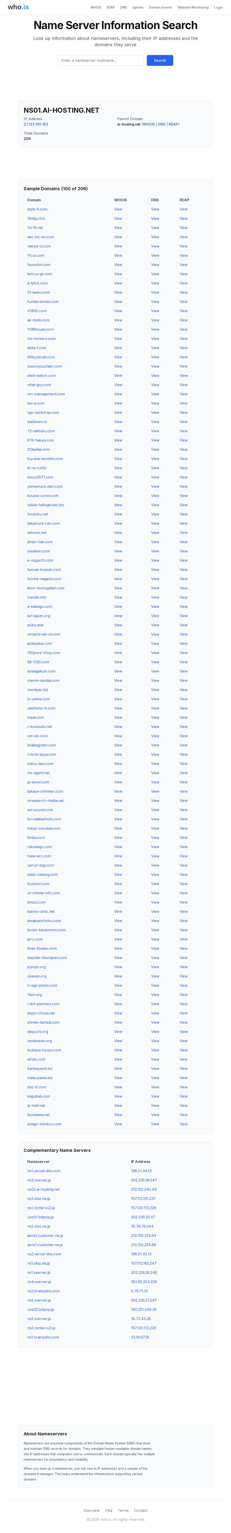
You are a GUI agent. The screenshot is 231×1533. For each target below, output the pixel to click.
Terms (123, 1510)
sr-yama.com (38, 699)
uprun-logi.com (40, 865)
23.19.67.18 (140, 1337)
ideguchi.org (37, 1031)
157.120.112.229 (143, 1328)
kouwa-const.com (42, 495)
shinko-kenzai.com (43, 1022)
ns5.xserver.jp (39, 1300)
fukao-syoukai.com (43, 828)
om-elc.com (37, 736)
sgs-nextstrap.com (43, 412)
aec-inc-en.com (40, 237)
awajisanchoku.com (44, 920)
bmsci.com (36, 902)
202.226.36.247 (144, 1180)
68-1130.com (38, 662)
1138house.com (40, 329)
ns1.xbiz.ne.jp (38, 1263)
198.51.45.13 (141, 1254)
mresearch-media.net (45, 800)
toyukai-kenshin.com (45, 458)
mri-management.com (46, 394)
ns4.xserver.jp (39, 1281)
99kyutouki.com (41, 357)
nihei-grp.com (39, 384)
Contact (140, 1510)
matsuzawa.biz (40, 1077)
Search (160, 60)
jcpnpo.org (36, 967)
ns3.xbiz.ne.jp (38, 1198)
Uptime (137, 7)
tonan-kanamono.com (46, 930)
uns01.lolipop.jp (40, 1217)
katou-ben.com (40, 763)
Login (218, 7)
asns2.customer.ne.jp (45, 1235)
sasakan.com (38, 551)
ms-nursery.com (41, 338)
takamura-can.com (43, 523)
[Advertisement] (115, 85)
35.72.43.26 (141, 1318)
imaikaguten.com (41, 745)
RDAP (111, 7)
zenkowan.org (39, 1041)
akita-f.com (36, 347)
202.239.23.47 (143, 1217)
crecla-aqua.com (41, 754)
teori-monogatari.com (45, 588)
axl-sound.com (40, 810)
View (118, 209)
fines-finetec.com (42, 948)
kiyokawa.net (38, 1114)
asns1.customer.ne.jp (45, 1244)
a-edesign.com (39, 606)
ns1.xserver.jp (39, 1272)
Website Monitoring (193, 7)
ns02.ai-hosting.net (43, 1189)
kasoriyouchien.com (44, 366)
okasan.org (36, 976)
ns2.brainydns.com (43, 1291)
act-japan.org (38, 615)
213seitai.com (38, 449)
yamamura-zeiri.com (44, 486)
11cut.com (35, 255)
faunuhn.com (38, 264)
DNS (123, 7)
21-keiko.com (38, 292)
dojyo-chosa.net (41, 1013)
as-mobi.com (38, 320)
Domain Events (160, 7)
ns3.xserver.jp (39, 1180)
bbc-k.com (36, 1087)
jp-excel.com (38, 782)
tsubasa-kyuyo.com (44, 1050)
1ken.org (34, 994)
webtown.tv (37, 421)
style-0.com (37, 209)
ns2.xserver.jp (39, 1318)
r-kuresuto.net (39, 726)
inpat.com (35, 717)
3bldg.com (36, 218)
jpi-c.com (35, 939)
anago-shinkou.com (44, 1124)
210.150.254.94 (143, 1235)
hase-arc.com (39, 856)
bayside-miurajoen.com (47, 957)
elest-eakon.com (41, 375)
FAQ (108, 1510)
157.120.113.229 (143, 1208)
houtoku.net (37, 514)
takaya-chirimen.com (45, 791)
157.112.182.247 (144, 1263)
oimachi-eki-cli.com (43, 634)
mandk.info (36, 597)
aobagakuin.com (41, 671)
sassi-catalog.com (42, 874)
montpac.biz (37, 689)
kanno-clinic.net (41, 911)
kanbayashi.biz (40, 1068)
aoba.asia (35, 625)
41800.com (36, 311)
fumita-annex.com (42, 301)
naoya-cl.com (39, 246)
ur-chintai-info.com (43, 893)
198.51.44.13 (141, 1171)
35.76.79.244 (142, 1226)
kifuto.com (36, 1059)
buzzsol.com (38, 883)
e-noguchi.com (40, 560)
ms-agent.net (38, 773)
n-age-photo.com (42, 985)
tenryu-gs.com (39, 274)
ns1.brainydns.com (43, 1337)
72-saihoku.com (41, 431)
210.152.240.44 (144, 1189)
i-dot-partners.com (43, 1004)
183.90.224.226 (144, 1281)
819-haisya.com (40, 440)
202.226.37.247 (144, 1300)
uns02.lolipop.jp (40, 1309)
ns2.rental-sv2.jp (41, 1328)
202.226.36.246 (144, 1272)
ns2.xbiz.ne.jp (38, 1226)
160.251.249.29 (144, 1309)
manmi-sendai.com (43, 680)
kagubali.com (38, 1096)
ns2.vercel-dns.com (44, 1254)
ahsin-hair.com (40, 542)
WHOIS (95, 7)
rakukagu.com (39, 846)
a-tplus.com (37, 283)
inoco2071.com (40, 477)
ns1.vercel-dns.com (43, 1171)
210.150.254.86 (143, 1244)
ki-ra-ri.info (36, 468)
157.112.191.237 (143, 1198)
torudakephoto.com (44, 819)
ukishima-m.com (41, 708)
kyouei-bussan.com (44, 569)
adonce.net (36, 532)
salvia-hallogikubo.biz (45, 505)
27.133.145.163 (36, 124)
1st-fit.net (35, 227)
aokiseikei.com (39, 643)
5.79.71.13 (139, 1291)
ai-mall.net (36, 1105)
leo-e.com (35, 403)
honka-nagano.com (44, 579)
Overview (92, 1510)
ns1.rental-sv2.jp (41, 1208)
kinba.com (36, 837)
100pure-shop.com (43, 652)
